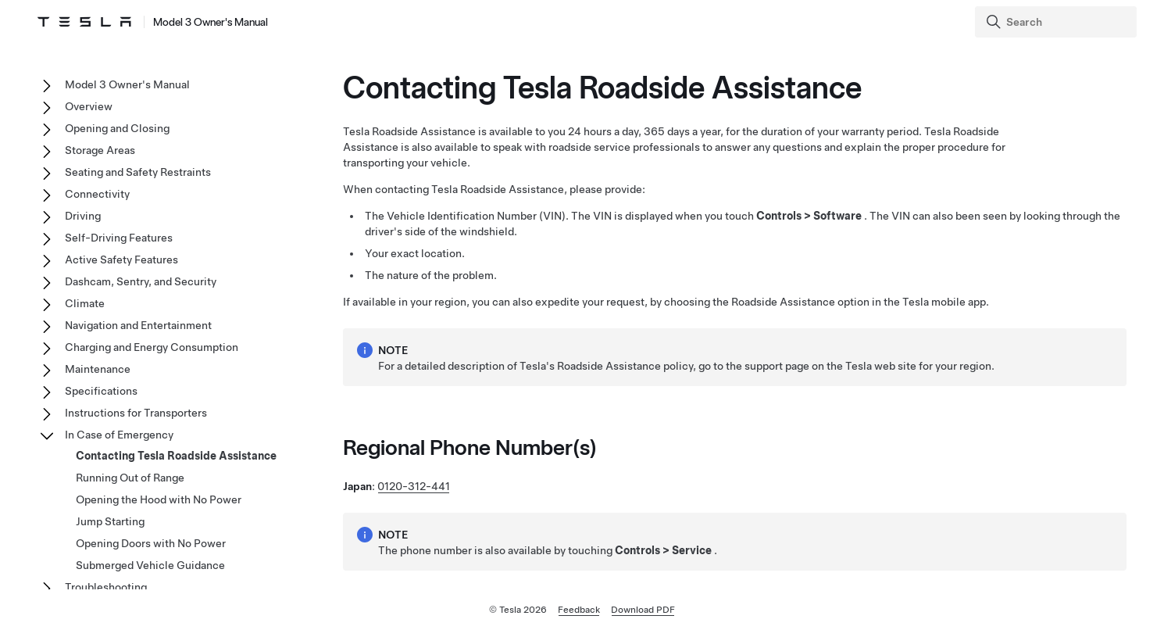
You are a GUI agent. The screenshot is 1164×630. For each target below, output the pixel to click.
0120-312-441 (413, 486)
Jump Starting (110, 521)
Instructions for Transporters (136, 412)
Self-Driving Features (119, 237)
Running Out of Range (130, 477)
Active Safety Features (121, 259)
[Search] (1057, 22)
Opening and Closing (117, 128)
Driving (83, 215)
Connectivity (97, 194)
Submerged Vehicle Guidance (150, 565)
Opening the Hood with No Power (158, 499)
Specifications (101, 391)
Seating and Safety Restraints (138, 172)
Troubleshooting (106, 587)
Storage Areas (100, 150)
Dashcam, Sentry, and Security (140, 281)
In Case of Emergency (119, 434)
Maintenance (97, 369)
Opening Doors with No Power (151, 543)
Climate (85, 303)
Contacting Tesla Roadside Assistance (176, 455)
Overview (88, 106)
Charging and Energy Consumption (151, 347)
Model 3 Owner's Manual (127, 84)
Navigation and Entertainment (138, 325)
